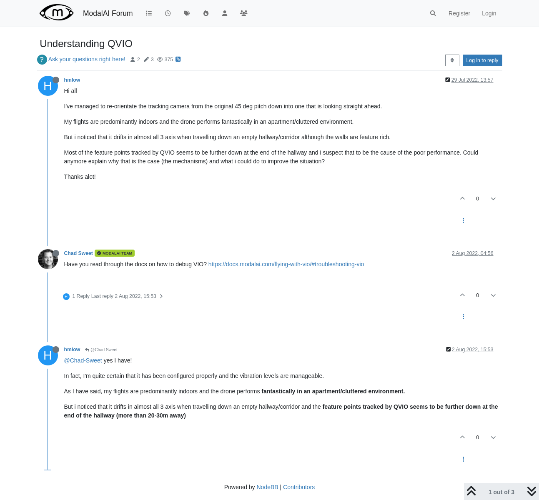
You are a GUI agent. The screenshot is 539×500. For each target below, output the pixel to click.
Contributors (299, 487)
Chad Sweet (78, 253)
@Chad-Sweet (83, 360)
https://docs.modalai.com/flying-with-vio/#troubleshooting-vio (286, 264)
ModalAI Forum (108, 13)
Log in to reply (482, 60)
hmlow (72, 80)
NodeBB (267, 487)
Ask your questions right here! (86, 59)
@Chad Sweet (101, 350)
